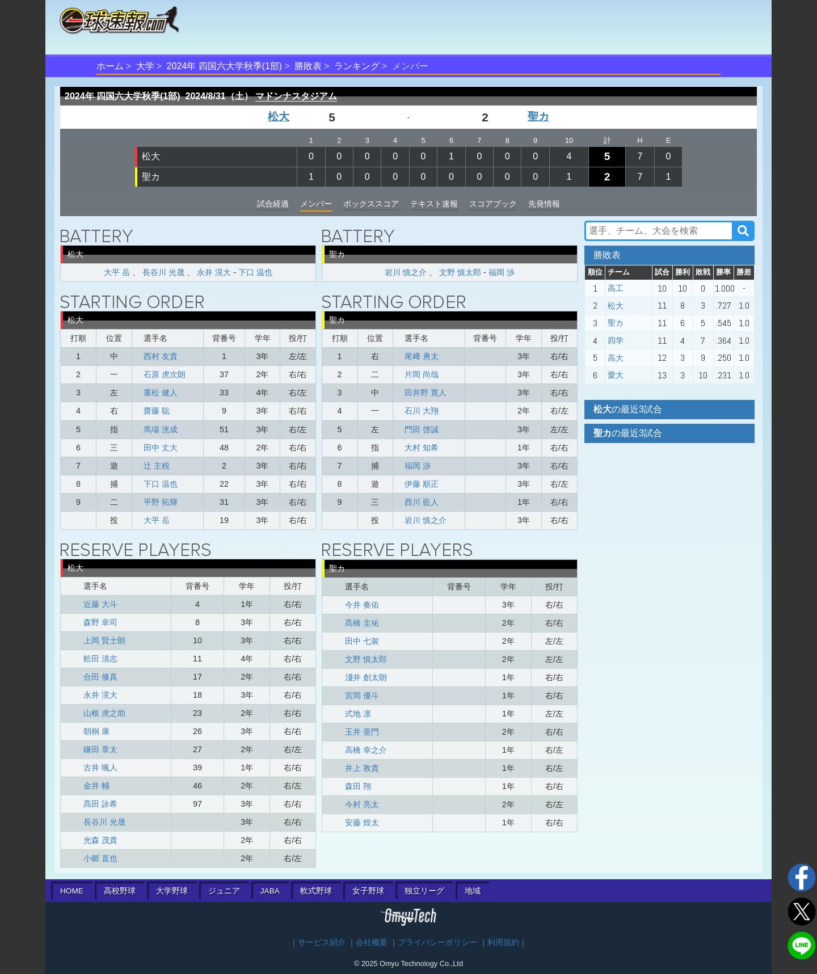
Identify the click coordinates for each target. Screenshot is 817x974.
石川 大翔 (422, 410)
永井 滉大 (214, 272)
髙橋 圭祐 (362, 622)
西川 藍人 (422, 502)
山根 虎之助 (104, 713)
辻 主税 (157, 465)
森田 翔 (358, 786)
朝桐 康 (96, 731)
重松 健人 (161, 392)
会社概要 (372, 942)
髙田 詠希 (100, 803)
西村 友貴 (161, 356)
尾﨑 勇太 (422, 356)
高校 (120, 891)
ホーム (110, 66)
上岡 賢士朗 (104, 640)
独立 (424, 891)
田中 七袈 (362, 641)
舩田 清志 (100, 658)
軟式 (316, 891)
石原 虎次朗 (165, 374)
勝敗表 (308, 66)
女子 (368, 891)
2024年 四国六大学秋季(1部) (225, 66)
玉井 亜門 (362, 731)
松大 (278, 117)
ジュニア (224, 891)
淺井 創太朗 (366, 677)
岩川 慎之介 (406, 272)
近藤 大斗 (100, 604)
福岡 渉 (501, 272)
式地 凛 (358, 713)
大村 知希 (422, 447)
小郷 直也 (100, 858)
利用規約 (503, 942)
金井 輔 (96, 785)
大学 (145, 66)
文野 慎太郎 (460, 272)
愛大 (616, 375)
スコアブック (493, 203)
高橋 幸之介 (366, 749)
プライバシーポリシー (437, 942)
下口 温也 (255, 272)
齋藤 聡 (157, 410)
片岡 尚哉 (422, 374)
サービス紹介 (322, 942)
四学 (616, 340)
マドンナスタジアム (296, 96)
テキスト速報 (434, 203)
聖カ (538, 117)
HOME (71, 891)
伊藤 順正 (422, 483)
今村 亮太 (362, 804)
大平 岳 (117, 272)
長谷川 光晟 (163, 272)
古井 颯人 (100, 767)
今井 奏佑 (362, 604)
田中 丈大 (161, 447)
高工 (616, 288)
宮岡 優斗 (362, 695)
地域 (473, 891)
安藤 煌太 (362, 822)
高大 (616, 358)
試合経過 (273, 203)
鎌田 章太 (100, 749)
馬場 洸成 (161, 429)
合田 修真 (100, 676)
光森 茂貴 (100, 840)
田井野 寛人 (426, 392)
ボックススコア (371, 203)
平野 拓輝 (161, 502)
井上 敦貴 (362, 768)
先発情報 (544, 203)
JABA (270, 891)
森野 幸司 (100, 622)
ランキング (357, 66)
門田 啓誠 (422, 429)
